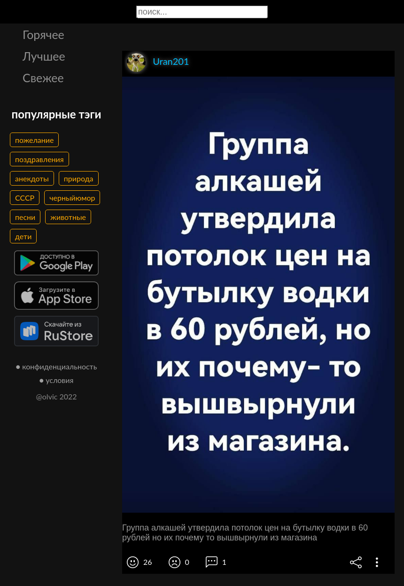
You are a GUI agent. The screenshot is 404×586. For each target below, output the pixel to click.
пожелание (34, 139)
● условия (56, 379)
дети (23, 236)
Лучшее (44, 56)
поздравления (39, 159)
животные (68, 216)
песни (25, 216)
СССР (24, 197)
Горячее (43, 34)
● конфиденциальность (56, 366)
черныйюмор (72, 197)
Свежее (43, 77)
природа (78, 178)
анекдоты (32, 178)
